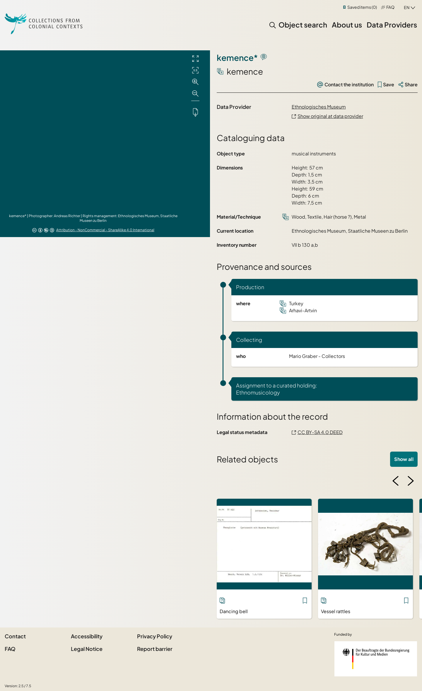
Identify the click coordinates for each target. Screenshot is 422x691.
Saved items (362, 7)
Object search (303, 24)
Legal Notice (86, 648)
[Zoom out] (195, 93)
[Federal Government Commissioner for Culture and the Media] (375, 658)
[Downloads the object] (195, 112)
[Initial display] (195, 70)
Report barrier (154, 648)
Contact (15, 636)
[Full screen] (195, 58)
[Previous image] (396, 481)
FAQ (390, 7)
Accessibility (86, 636)
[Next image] (411, 481)
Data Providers (392, 24)
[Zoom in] (195, 82)
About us (347, 24)
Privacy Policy (154, 636)
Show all (404, 459)
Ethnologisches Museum (319, 107)
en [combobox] (406, 7)
